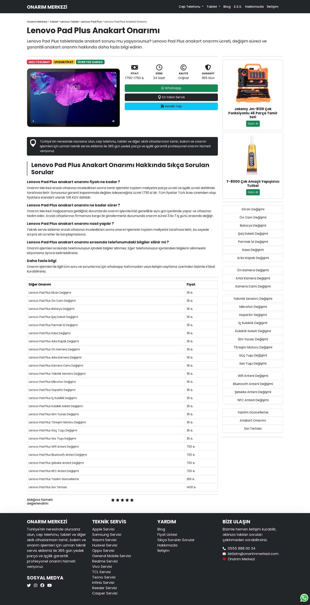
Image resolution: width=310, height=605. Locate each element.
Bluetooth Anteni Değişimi (253, 384)
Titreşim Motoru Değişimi (253, 347)
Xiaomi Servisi (104, 539)
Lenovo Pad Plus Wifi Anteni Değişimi (54, 447)
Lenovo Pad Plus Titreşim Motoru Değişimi (57, 422)
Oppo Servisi (103, 550)
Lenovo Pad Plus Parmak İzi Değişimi (53, 325)
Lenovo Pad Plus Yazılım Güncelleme (54, 479)
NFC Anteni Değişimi (252, 400)
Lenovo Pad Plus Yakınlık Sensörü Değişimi (57, 374)
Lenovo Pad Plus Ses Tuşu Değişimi (52, 439)
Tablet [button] (212, 6)
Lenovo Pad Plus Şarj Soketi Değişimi (53, 317)
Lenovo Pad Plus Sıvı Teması (48, 487)
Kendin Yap (171, 106)
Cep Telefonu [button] (190, 6)
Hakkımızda (254, 6)
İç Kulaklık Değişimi (252, 323)
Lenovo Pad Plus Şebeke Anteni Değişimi (56, 463)
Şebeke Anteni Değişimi (253, 392)
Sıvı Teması (253, 428)
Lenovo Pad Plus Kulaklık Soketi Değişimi (56, 406)
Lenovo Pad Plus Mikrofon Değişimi (52, 382)
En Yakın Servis (171, 97)
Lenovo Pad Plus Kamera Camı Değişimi (56, 366)
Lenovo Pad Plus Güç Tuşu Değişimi (53, 430)
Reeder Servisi (104, 587)
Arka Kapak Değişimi (253, 258)
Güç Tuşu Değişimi (253, 355)
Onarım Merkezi (47, 7)
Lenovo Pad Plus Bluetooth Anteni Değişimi (58, 455)
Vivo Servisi (102, 566)
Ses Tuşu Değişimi (253, 363)
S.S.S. (238, 6)
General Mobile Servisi (111, 555)
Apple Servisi (103, 529)
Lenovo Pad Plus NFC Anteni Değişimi (54, 471)
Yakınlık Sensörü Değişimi (252, 298)
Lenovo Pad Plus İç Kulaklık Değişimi (53, 398)
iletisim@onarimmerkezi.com (253, 553)
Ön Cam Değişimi (253, 217)
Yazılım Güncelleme (253, 412)
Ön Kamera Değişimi (253, 270)
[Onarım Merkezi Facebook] (41, 585)
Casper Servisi (104, 593)
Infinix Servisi (103, 582)
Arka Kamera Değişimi (253, 278)
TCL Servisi (101, 571)
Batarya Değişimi (253, 225)
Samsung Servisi (106, 534)
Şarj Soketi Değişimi (253, 233)
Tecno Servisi (103, 577)
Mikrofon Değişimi (253, 306)
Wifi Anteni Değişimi (253, 375)
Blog (227, 6)
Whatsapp (171, 88)
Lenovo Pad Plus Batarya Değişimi (52, 309)
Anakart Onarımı (253, 420)
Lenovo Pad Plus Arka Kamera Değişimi (55, 357)
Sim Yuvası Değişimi (253, 339)
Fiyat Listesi (167, 534)
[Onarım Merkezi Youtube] (49, 585)
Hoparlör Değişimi (253, 315)
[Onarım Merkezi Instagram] (35, 585)
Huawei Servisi (104, 545)
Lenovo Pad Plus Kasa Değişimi (49, 333)
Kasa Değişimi (253, 250)
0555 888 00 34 (241, 548)
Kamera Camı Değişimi (253, 286)
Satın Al (253, 124)
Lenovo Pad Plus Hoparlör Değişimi (52, 390)
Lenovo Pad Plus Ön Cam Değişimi (52, 301)
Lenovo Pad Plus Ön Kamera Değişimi (54, 349)
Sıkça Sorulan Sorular (176, 539)
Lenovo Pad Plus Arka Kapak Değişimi (54, 341)
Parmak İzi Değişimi (253, 241)
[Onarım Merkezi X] (29, 585)
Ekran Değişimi (253, 209)
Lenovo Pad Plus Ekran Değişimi (50, 293)
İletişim (272, 6)
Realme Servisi (105, 561)
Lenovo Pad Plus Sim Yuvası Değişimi (54, 414)
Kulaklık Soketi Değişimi (253, 331)
